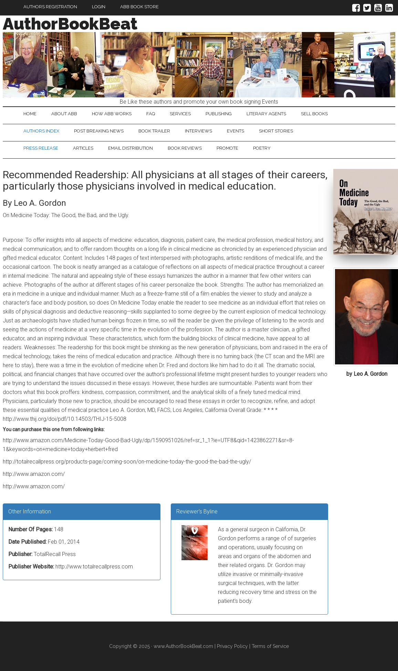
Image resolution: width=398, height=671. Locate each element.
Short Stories (276, 131)
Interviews (198, 131)
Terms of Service (270, 646)
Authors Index (41, 131)
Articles (83, 148)
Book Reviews (185, 148)
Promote (227, 148)
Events (235, 131)
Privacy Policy (232, 646)
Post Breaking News (99, 131)
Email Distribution (130, 148)
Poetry (262, 148)
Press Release (40, 148)
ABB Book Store (139, 6)
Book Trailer (154, 131)
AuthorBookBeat (70, 23)
